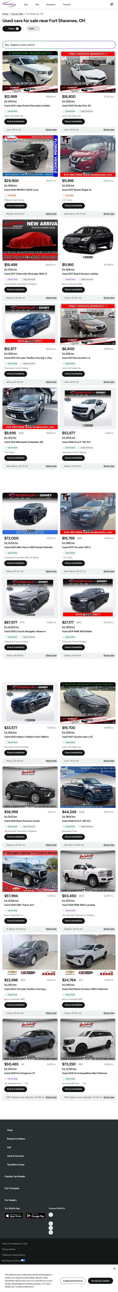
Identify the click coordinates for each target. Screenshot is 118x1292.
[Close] (114, 1268)
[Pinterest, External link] (51, 1232)
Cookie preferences (73, 1280)
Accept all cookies (100, 1280)
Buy (26, 4)
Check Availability (15, 121)
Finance (67, 4)
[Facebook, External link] (51, 1219)
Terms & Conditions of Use (14, 1243)
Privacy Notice (8, 1249)
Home (5, 13)
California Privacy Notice (13, 1255)
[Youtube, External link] (51, 1223)
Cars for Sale (17, 13)
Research (50, 4)
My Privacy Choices (13, 1260)
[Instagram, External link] (51, 1228)
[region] (59, 1278)
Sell (37, 4)
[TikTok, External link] (51, 1214)
